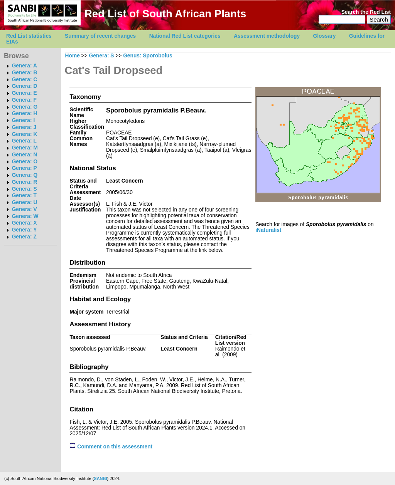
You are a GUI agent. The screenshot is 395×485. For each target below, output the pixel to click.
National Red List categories (185, 36)
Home (72, 56)
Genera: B (24, 73)
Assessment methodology (267, 36)
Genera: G (24, 107)
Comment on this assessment (110, 447)
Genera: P (24, 168)
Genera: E (24, 93)
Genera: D (24, 86)
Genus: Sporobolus (147, 56)
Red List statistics (29, 36)
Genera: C (24, 79)
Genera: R (24, 182)
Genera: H (24, 113)
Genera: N (24, 155)
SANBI (100, 478)
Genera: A (24, 66)
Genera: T (24, 195)
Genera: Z (24, 237)
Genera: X (24, 223)
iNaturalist (268, 230)
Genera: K (24, 134)
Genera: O (24, 161)
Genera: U (24, 202)
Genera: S (24, 189)
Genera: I (23, 120)
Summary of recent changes (100, 36)
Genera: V (24, 209)
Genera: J (24, 127)
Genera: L (24, 141)
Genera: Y (24, 230)
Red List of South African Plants (165, 14)
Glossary (324, 36)
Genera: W (25, 216)
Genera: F (24, 100)
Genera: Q (24, 175)
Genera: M (25, 148)
